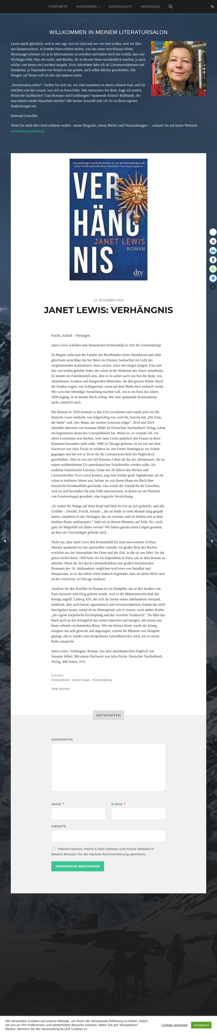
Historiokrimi (61, 680)
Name (57, 804)
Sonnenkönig (103, 680)
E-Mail (118, 804)
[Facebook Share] (213, 232)
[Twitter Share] (213, 241)
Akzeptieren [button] (201, 1025)
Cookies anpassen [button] (174, 1025)
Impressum (150, 6)
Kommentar (62, 739)
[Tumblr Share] (213, 260)
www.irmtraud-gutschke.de (30, 131)
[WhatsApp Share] (213, 269)
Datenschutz (120, 6)
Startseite (58, 6)
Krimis (59, 675)
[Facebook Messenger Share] (213, 278)
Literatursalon (114, 1010)
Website (58, 826)
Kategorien (86, 6)
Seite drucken (60, 689)
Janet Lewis (82, 680)
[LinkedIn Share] (213, 250)
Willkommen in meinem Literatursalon (108, 32)
